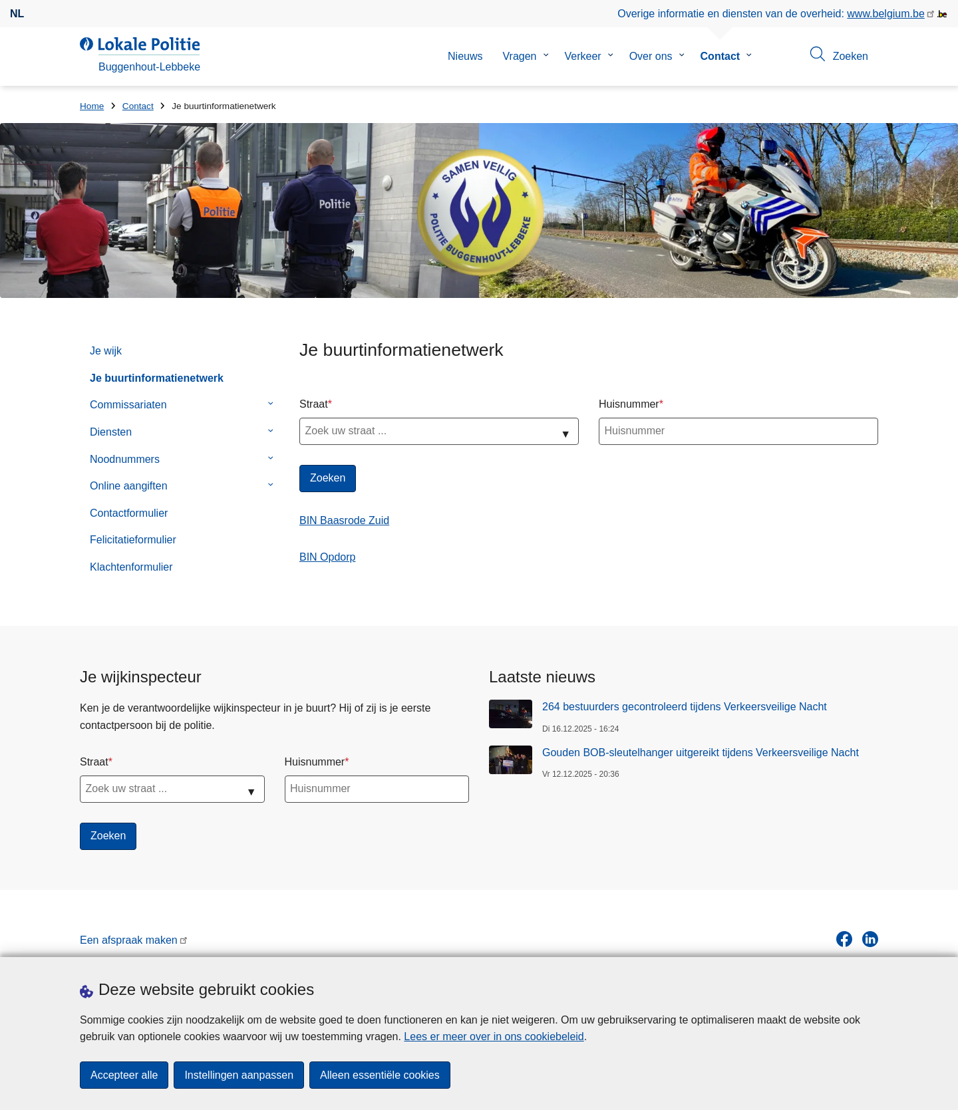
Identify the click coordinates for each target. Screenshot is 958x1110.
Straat (313, 404)
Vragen (520, 56)
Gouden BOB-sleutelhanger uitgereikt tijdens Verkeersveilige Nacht (700, 752)
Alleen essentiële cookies (380, 1075)
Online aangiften (129, 485)
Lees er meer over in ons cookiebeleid (493, 1036)
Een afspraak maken (129, 940)
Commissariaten (128, 404)
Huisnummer (629, 404)
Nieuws (465, 56)
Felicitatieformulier (133, 539)
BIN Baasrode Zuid (344, 520)
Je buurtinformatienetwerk (157, 378)
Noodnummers (125, 459)
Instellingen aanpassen (238, 1075)
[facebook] (844, 939)
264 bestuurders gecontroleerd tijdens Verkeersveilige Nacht (684, 706)
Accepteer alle (124, 1075)
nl (17, 13)
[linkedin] (870, 939)
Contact (720, 56)
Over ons (651, 56)
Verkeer (583, 56)
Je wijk (106, 350)
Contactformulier (129, 513)
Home (92, 106)
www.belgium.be (886, 13)
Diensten (111, 432)
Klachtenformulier (131, 567)
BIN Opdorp (327, 557)
